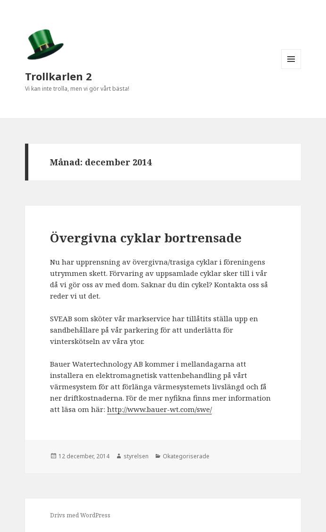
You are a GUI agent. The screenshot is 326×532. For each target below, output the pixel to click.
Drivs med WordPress (80, 515)
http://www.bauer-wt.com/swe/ (159, 409)
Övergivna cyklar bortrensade (146, 237)
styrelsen (136, 456)
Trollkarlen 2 (58, 76)
